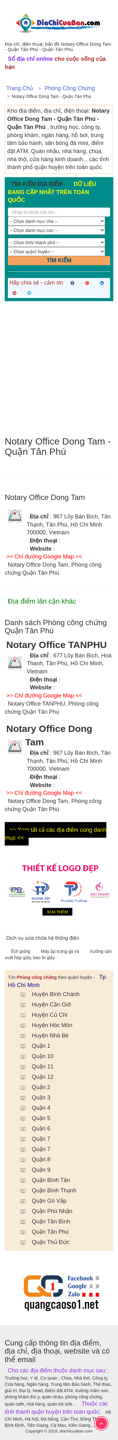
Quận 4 (32, 1108)
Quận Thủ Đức (42, 1242)
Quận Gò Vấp (40, 1201)
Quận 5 (32, 1118)
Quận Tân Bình (42, 1221)
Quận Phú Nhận (43, 1211)
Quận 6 (32, 1128)
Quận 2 (32, 1087)
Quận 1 (32, 1046)
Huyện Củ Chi (40, 1015)
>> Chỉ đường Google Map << (44, 556)
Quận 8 (32, 1159)
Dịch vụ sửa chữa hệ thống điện (42, 938)
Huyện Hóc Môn (43, 1025)
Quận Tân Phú (41, 1232)
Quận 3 (32, 1097)
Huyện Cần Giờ (42, 1004)
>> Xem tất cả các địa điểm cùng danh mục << (55, 834)
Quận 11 (33, 1066)
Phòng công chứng (69, 88)
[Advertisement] (59, 368)
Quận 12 (33, 1077)
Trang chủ (19, 88)
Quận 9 (32, 1170)
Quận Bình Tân (42, 1180)
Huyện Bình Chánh (47, 994)
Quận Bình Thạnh (45, 1190)
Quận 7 (32, 1139)
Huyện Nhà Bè (41, 1035)
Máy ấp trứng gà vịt (60, 951)
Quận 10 (33, 1056)
